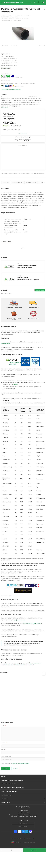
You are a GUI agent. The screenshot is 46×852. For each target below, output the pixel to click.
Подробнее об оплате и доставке (10, 89)
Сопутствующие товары (9, 791)
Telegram (26, 831)
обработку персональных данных (20, 763)
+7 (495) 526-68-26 (27, 623)
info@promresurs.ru (24, 807)
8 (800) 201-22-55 (37, 623)
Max (30, 831)
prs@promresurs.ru (19, 620)
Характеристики (17, 182)
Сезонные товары (7, 795)
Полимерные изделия (8, 783)
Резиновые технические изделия (12, 780)
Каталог (4, 776)
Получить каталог (23, 826)
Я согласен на (17, 763)
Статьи (42, 182)
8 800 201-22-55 (23, 820)
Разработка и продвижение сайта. (23, 842)
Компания (4, 798)
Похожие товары (31, 182)
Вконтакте (23, 831)
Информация (5, 802)
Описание (6, 182)
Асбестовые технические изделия (12, 787)
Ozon (15, 831)
